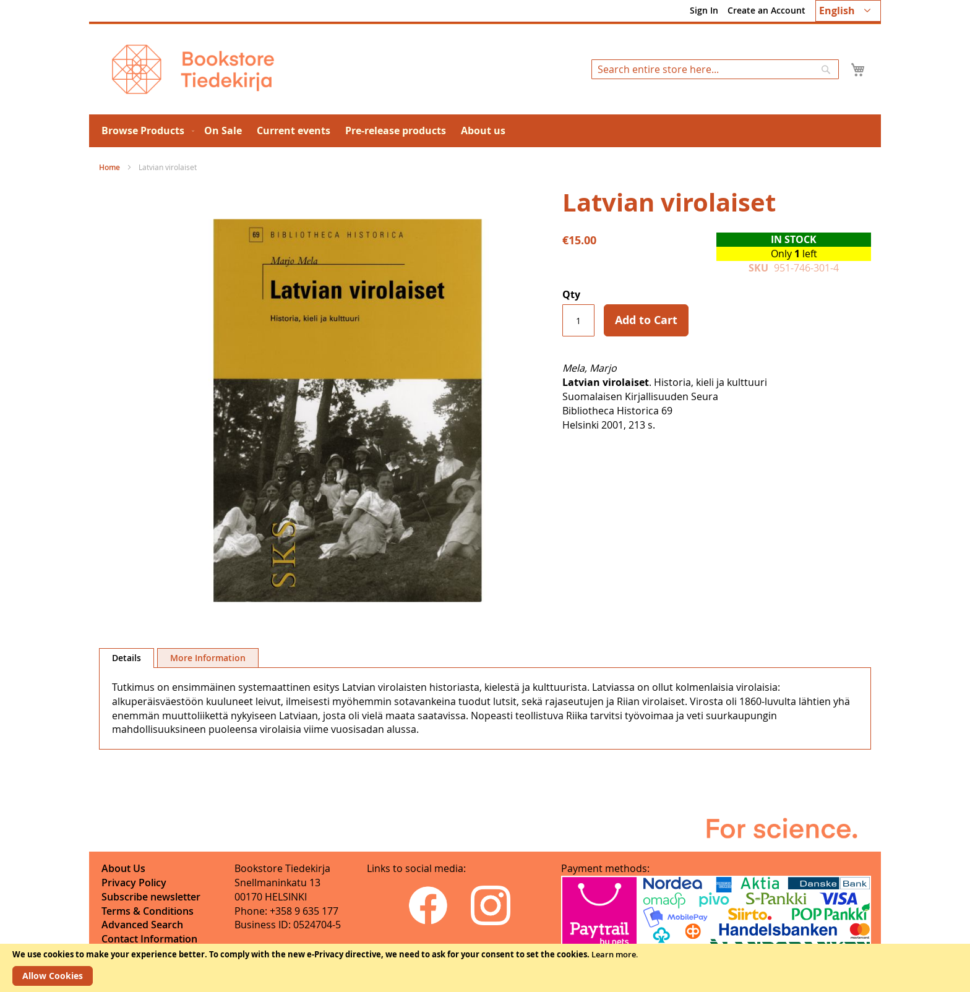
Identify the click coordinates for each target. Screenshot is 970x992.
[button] (848, 11)
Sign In (704, 10)
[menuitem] (145, 130)
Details (126, 658)
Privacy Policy (133, 882)
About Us (123, 868)
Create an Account (766, 10)
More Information (208, 658)
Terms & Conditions (147, 911)
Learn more (613, 954)
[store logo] (193, 69)
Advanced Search (142, 924)
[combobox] (715, 69)
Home (109, 167)
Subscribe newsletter (150, 897)
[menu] (485, 130)
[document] (485, 968)
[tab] (126, 658)
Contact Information (149, 939)
